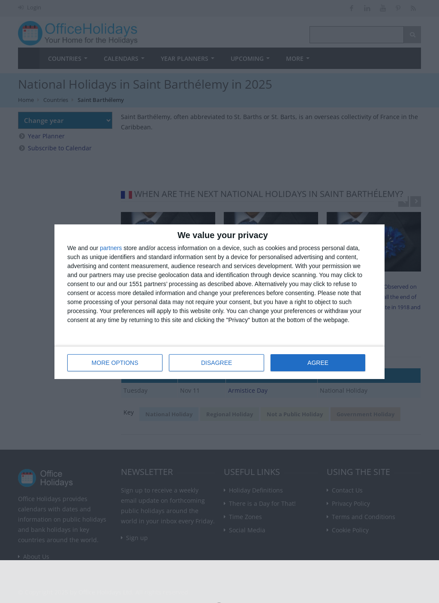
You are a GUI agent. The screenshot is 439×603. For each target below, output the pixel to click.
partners (111, 248)
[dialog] (219, 301)
